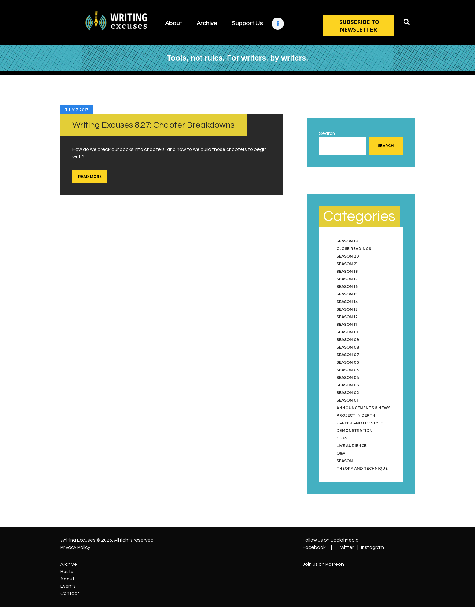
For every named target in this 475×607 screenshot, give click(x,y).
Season (345, 461)
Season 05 (348, 370)
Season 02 (348, 392)
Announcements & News (363, 407)
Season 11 (347, 324)
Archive (68, 564)
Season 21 (347, 264)
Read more (90, 176)
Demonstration (355, 430)
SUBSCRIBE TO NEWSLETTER (358, 25)
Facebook (314, 547)
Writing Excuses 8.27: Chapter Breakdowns (153, 125)
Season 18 (347, 271)
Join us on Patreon (323, 564)
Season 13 (347, 309)
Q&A (341, 453)
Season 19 (347, 241)
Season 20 (348, 256)
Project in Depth (356, 415)
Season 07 (348, 354)
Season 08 (348, 347)
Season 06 (348, 362)
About (67, 578)
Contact (69, 593)
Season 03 (348, 385)
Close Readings (354, 248)
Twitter (345, 547)
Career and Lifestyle (360, 423)
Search (327, 133)
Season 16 (347, 286)
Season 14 (347, 301)
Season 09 (348, 339)
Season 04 (348, 377)
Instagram (372, 547)
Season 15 (347, 294)
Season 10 (347, 332)
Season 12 (347, 317)
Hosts (66, 571)
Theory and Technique (362, 468)
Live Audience (352, 445)
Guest (343, 438)
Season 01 (347, 400)
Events (68, 586)
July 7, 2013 (76, 110)
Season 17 (347, 279)
